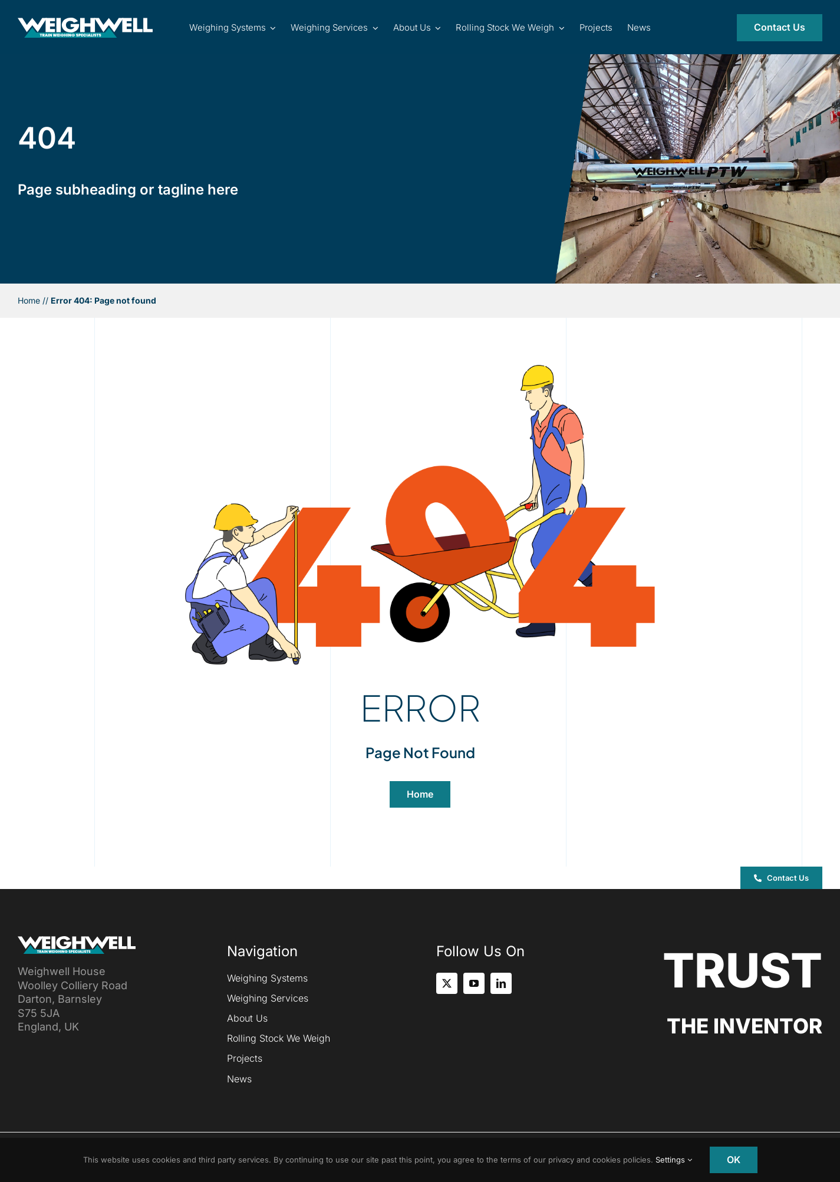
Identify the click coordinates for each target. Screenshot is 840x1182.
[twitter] (446, 983)
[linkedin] (501, 983)
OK (733, 1159)
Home (29, 300)
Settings (673, 1159)
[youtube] (474, 983)
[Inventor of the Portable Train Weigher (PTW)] (85, 23)
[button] (781, 878)
